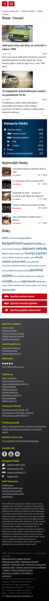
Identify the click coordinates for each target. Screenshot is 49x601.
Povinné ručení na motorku (13, 333)
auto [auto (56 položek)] (5, 238)
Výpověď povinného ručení (13, 494)
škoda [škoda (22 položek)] (44, 285)
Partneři (18, 441)
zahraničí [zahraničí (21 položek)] (16, 282)
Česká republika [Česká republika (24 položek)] (14, 285)
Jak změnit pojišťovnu (11, 348)
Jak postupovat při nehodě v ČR (15, 410)
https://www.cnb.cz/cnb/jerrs (18, 596)
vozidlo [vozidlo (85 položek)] (7, 281)
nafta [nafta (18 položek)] (32, 258)
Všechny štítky (8, 290)
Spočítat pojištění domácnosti (22, 310)
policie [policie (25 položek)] (26, 270)
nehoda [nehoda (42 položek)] (38, 257)
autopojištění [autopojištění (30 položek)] (25, 238)
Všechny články (23, 130)
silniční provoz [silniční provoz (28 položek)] (25, 276)
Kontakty (11, 441)
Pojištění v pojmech (26, 426)
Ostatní (44, 54)
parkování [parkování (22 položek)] (35, 262)
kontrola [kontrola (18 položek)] (5, 258)
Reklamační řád (17, 565)
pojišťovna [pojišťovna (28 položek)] (12, 270)
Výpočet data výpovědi (11, 354)
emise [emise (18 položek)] (22, 254)
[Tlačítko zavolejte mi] (4, 3)
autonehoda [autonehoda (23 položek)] (13, 238)
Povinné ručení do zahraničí (23, 153)
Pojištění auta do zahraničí (13, 336)
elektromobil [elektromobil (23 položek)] (14, 254)
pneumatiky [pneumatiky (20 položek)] (6, 266)
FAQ (25, 142)
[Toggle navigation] (11, 3)
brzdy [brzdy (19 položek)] (44, 244)
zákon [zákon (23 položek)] (44, 282)
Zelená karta (7, 497)
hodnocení (18, 367)
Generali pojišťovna (10, 392)
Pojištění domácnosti (11, 339)
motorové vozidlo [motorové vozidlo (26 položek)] (22, 257)
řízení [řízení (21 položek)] (39, 285)
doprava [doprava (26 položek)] (18, 249)
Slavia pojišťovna (9, 398)
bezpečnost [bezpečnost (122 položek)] (12, 243)
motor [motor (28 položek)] (11, 257)
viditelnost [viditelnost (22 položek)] (40, 276)
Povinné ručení (25, 134)
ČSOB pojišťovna (9, 387)
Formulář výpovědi (9, 351)
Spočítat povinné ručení (19, 296)
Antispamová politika (10, 562)
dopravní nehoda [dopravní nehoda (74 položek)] (34, 248)
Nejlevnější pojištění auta (12, 488)
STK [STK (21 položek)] (33, 276)
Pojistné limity (40, 426)
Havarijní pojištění (25, 138)
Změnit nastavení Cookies (22, 570)
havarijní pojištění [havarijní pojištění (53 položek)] (36, 253)
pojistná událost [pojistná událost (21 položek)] (33, 266)
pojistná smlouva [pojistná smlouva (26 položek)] (18, 265)
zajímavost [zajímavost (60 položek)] (28, 281)
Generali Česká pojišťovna (13, 381)
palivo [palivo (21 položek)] (28, 262)
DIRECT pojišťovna (9, 390)
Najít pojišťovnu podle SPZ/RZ (14, 416)
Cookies (6, 570)
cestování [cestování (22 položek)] (10, 249)
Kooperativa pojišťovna (11, 395)
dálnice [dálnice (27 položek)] (5, 253)
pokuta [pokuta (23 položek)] (20, 271)
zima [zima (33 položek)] (38, 281)
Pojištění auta (7, 429)
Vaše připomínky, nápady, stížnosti (16, 559)
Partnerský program (30, 441)
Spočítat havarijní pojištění (20, 303)
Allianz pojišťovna (9, 378)
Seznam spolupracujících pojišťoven (31, 567)
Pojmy (23, 150)
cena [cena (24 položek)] (4, 249)
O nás (4, 441)
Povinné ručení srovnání (12, 491)
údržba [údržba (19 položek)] (4, 285)
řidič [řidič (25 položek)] (23, 285)
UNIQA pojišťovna (9, 401)
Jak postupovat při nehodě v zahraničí (18, 413)
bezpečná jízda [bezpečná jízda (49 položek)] (32, 243)
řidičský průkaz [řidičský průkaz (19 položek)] (31, 285)
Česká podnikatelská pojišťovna (15, 384)
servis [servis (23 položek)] (15, 276)
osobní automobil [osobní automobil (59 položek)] (13, 261)
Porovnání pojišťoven (22, 429)
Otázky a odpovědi (9, 426)
